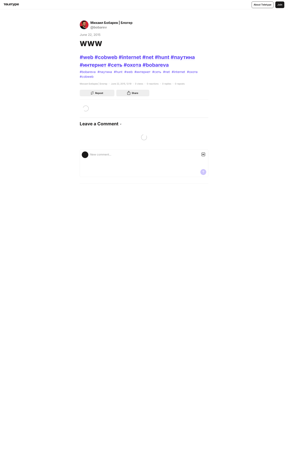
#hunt (164, 57)
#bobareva (156, 65)
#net (150, 57)
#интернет (93, 65)
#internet (131, 57)
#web (87, 57)
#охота (133, 65)
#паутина (185, 57)
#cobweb (107, 57)
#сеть (115, 65)
